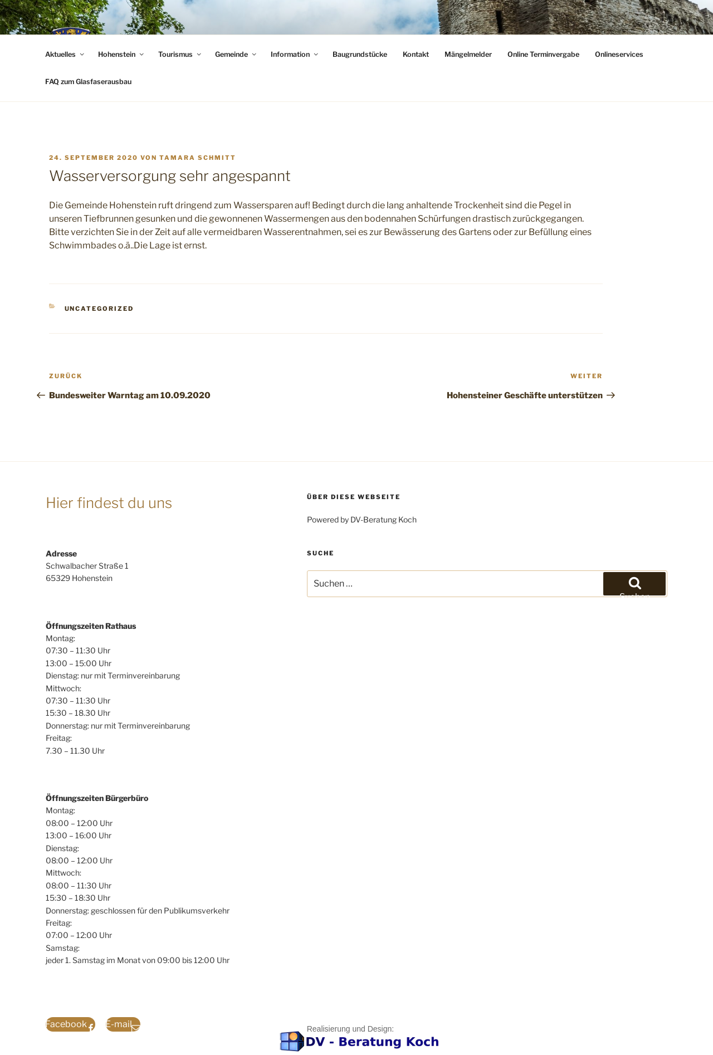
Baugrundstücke (360, 54)
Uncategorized (99, 308)
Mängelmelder (468, 54)
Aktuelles (65, 54)
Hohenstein (121, 54)
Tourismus (180, 54)
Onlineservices (619, 54)
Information (295, 54)
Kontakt (416, 54)
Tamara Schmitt (197, 158)
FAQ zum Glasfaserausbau (88, 81)
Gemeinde (236, 54)
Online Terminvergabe (543, 54)
